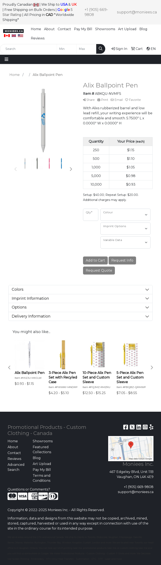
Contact (64, 29)
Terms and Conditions (42, 478)
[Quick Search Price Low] (67, 49)
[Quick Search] (28, 49)
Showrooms (105, 29)
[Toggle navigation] (6, 59)
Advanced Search (16, 467)
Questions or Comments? (29, 489)
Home (36, 29)
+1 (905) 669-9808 (138, 487)
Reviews (37, 38)
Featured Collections (42, 449)
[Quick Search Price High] (86, 49)
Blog (143, 29)
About (49, 29)
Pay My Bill (83, 29)
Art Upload (127, 29)
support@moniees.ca (137, 12)
